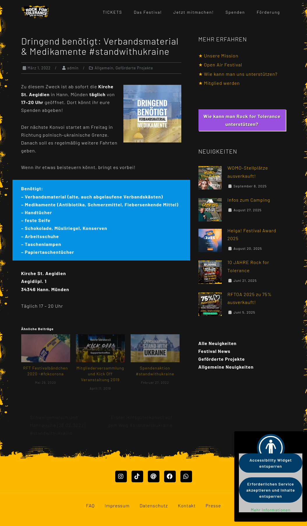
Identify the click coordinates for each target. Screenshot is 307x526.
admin (73, 68)
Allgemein (104, 68)
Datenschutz (154, 505)
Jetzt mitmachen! (193, 12)
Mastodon (11, 522)
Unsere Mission (221, 55)
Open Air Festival (223, 64)
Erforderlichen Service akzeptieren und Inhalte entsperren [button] (270, 490)
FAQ (90, 505)
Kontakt (187, 505)
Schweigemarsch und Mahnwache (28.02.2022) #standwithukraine (58, 425)
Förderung (268, 12)
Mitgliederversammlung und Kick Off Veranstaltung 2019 (100, 373)
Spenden (235, 12)
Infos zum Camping (249, 200)
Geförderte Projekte (134, 68)
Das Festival (148, 12)
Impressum (117, 505)
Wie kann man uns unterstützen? (241, 74)
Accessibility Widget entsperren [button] (270, 463)
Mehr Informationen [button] (271, 509)
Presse (213, 505)
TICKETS (112, 12)
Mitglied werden (222, 83)
